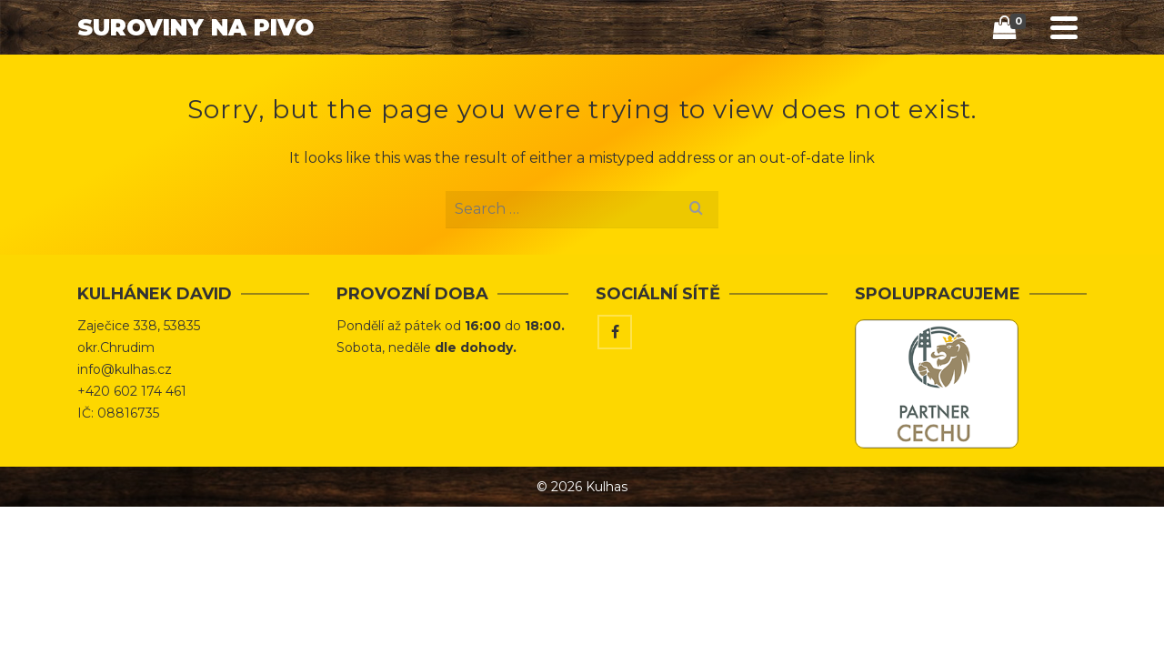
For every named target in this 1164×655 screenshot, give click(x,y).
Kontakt (950, 77)
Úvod (585, 77)
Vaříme (864, 77)
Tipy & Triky (766, 77)
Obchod (662, 77)
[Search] (1017, 78)
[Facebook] (614, 401)
